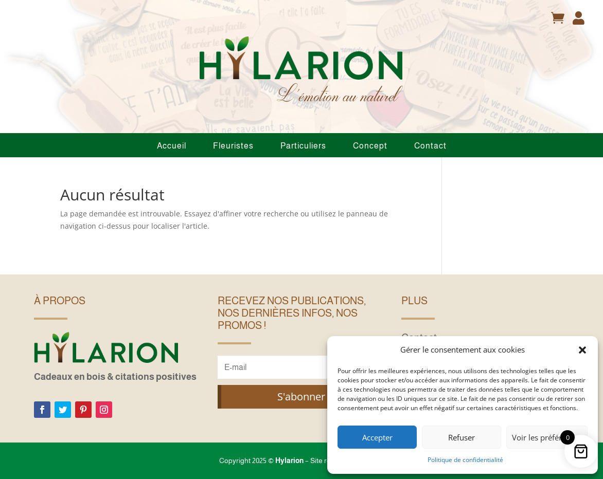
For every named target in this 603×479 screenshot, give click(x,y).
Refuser (461, 437)
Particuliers (303, 145)
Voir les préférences (547, 437)
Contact (430, 145)
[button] (582, 350)
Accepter (377, 437)
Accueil (171, 145)
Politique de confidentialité (465, 459)
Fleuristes (233, 145)
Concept (370, 145)
